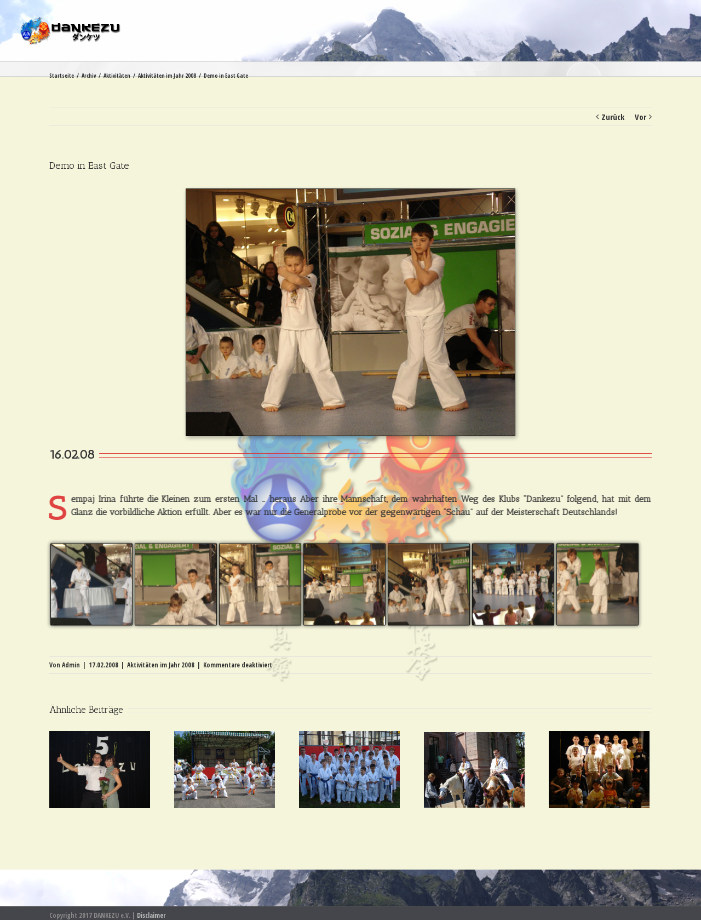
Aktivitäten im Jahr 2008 (160, 665)
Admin (71, 665)
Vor (640, 116)
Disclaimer (151, 915)
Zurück (612, 116)
